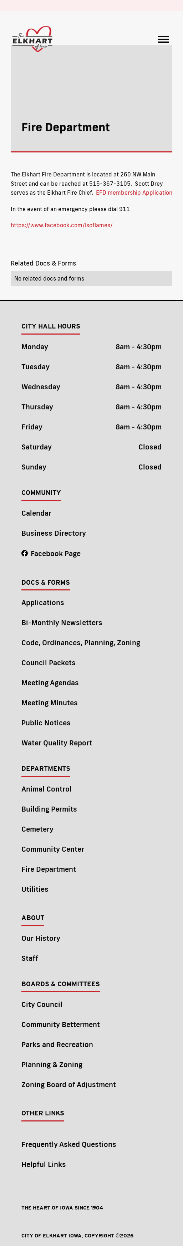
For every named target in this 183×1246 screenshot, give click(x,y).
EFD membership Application (134, 192)
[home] (33, 39)
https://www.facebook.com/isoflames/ (62, 225)
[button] (163, 39)
